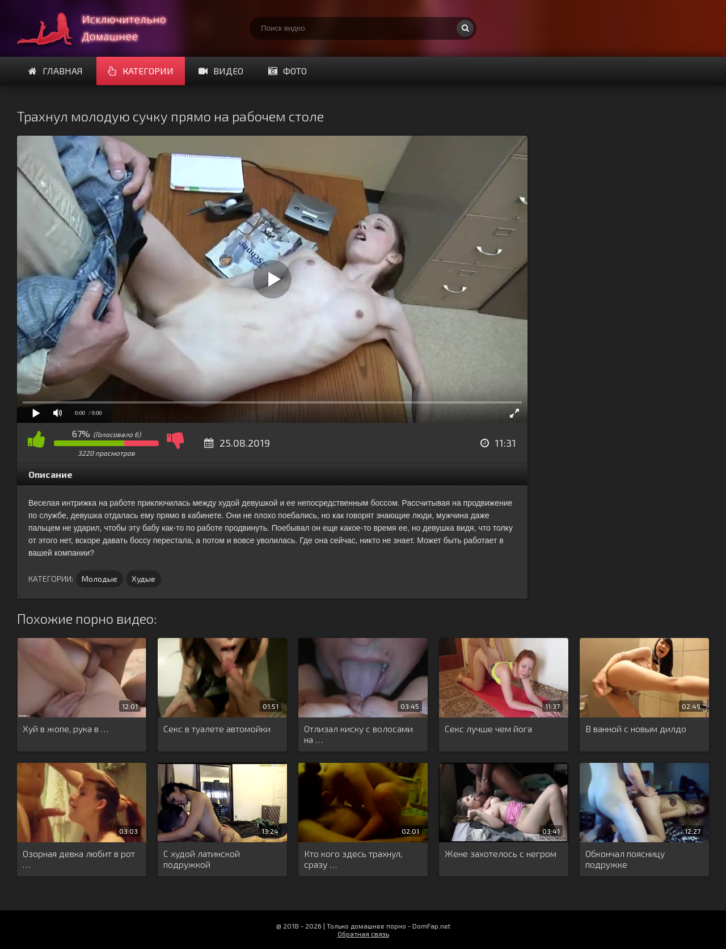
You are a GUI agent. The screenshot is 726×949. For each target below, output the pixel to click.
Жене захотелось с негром (500, 853)
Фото (287, 70)
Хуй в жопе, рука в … (65, 728)
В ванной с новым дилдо (635, 728)
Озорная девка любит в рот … (79, 859)
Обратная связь (363, 934)
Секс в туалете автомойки (217, 728)
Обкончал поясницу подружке (625, 859)
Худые (143, 578)
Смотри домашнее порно (102, 28)
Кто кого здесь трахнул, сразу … (353, 859)
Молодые (99, 578)
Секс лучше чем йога (488, 728)
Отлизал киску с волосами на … (358, 734)
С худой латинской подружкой (201, 859)
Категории (141, 70)
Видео (221, 70)
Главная (55, 70)
